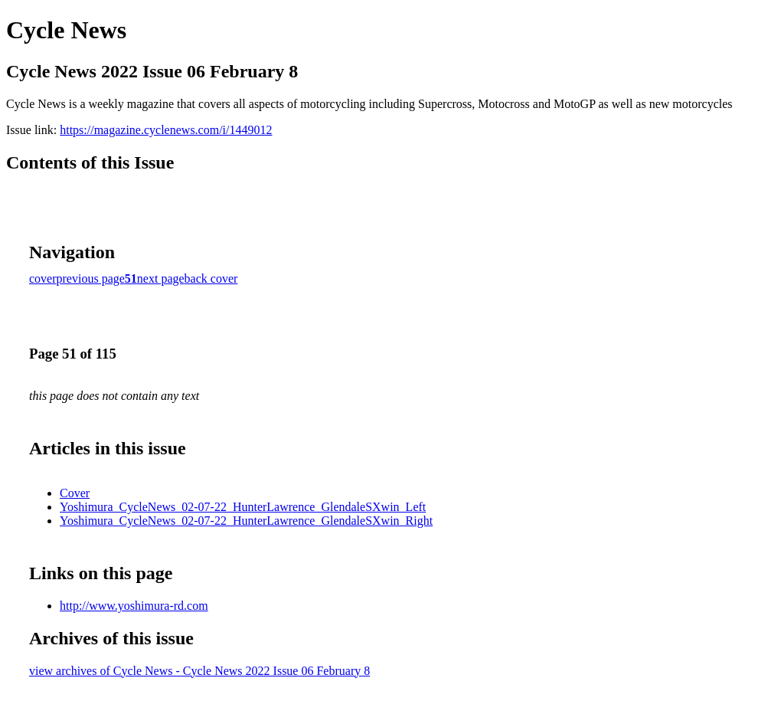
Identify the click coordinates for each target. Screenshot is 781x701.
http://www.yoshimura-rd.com (134, 605)
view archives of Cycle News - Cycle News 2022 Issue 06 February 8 (199, 670)
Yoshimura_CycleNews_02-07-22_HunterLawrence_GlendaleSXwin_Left (243, 506)
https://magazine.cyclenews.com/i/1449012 (166, 129)
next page (161, 278)
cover (43, 278)
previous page (91, 278)
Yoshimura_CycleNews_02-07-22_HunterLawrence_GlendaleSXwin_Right (246, 520)
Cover (75, 493)
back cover (211, 278)
